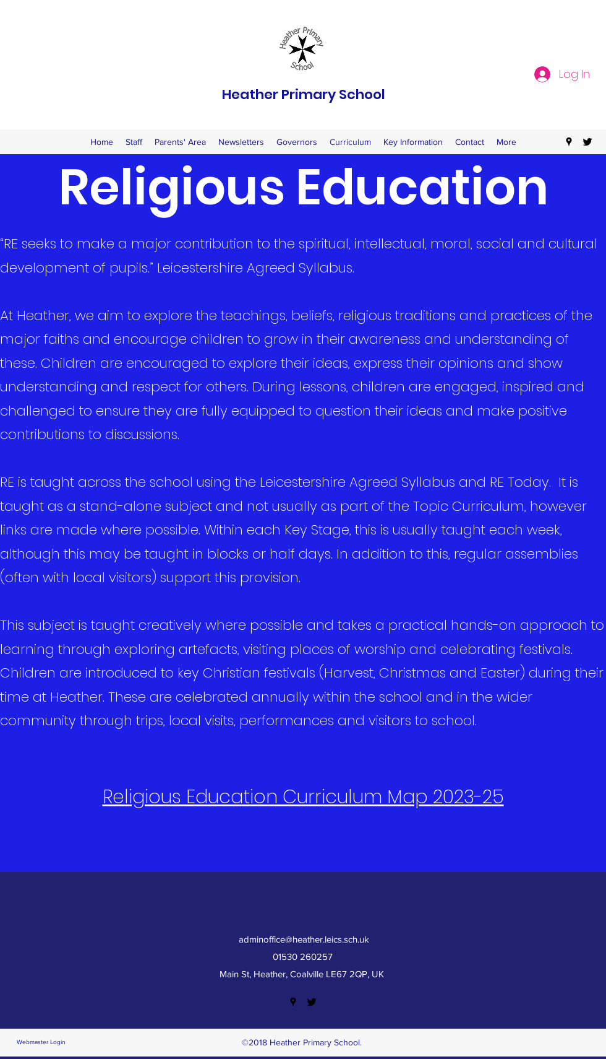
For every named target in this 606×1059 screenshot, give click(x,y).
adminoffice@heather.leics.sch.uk (304, 939)
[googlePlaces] (569, 142)
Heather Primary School (303, 94)
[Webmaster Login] (40, 1042)
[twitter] (587, 142)
